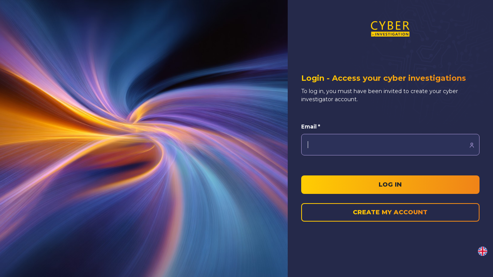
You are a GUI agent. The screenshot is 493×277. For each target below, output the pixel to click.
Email (310, 126)
